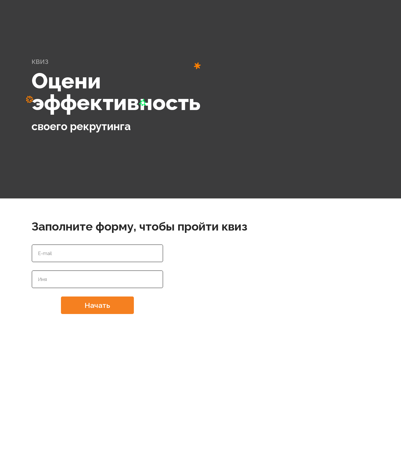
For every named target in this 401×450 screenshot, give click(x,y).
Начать (97, 305)
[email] (97, 253)
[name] (97, 279)
